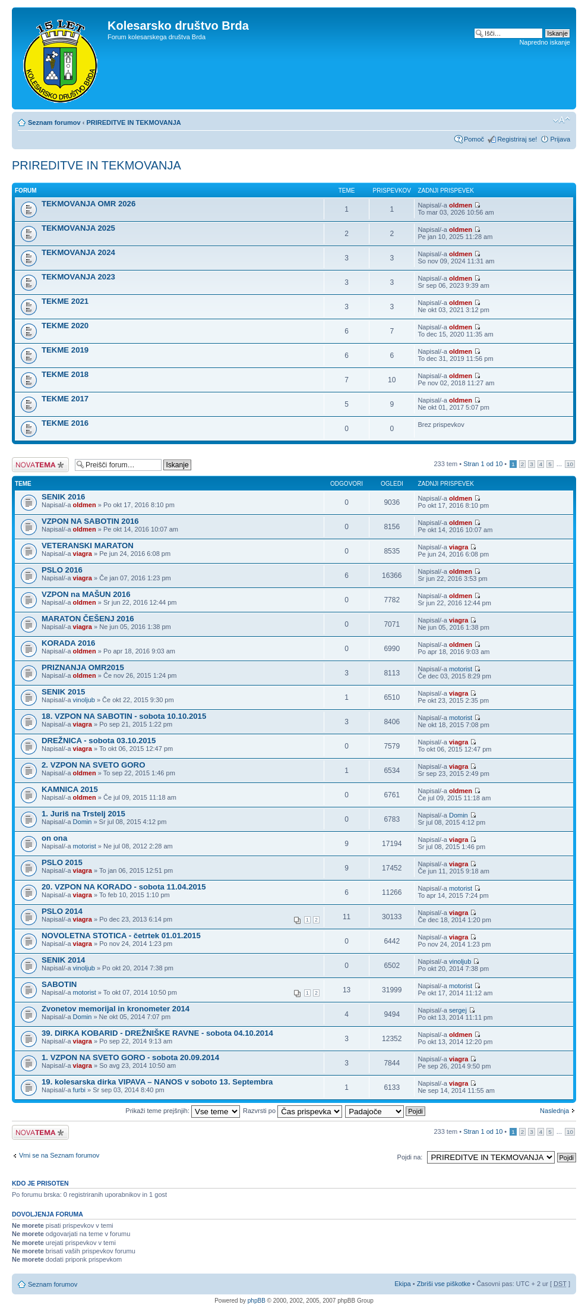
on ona (54, 838)
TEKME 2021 (65, 301)
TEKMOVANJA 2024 (78, 252)
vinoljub (84, 699)
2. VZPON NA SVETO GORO (93, 764)
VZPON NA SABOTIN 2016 (90, 521)
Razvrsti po (292, 1110)
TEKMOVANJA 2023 (78, 276)
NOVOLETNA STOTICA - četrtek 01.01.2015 (121, 935)
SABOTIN (59, 984)
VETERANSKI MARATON (88, 545)
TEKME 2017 (65, 398)
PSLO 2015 (62, 862)
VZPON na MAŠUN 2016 (86, 594)
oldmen (460, 205)
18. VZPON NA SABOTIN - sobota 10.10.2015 (124, 716)
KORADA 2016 (68, 643)
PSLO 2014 (62, 911)
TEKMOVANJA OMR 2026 (88, 203)
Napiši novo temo (40, 464)
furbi (79, 1089)
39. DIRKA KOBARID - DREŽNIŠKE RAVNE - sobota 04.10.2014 (157, 1033)
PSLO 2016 (62, 569)
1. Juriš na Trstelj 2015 (83, 813)
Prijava (560, 139)
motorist (460, 668)
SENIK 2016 (63, 496)
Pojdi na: (410, 1157)
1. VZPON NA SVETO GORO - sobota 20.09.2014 (130, 1057)
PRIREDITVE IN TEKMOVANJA (133, 122)
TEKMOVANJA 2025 (78, 228)
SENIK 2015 (63, 691)
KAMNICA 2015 (70, 789)
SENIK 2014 (63, 959)
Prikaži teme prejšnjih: (182, 1110)
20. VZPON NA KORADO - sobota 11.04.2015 (124, 886)
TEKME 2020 (65, 325)
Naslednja (554, 1110)
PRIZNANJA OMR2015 (83, 667)
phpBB (256, 1300)
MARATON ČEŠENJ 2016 (88, 618)
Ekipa (402, 1283)
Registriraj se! (517, 139)
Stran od (482, 463)
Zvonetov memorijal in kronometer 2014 (115, 1008)
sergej (458, 1010)
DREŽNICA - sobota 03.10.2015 (99, 740)
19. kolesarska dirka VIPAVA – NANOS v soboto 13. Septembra (157, 1081)
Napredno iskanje (544, 42)
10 (570, 464)
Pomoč (474, 139)
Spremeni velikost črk (561, 120)
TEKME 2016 (65, 423)
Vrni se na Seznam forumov (59, 1155)
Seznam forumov (54, 122)
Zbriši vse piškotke (445, 1283)
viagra (82, 553)
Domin (82, 821)
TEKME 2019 (65, 349)
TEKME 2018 (65, 374)
